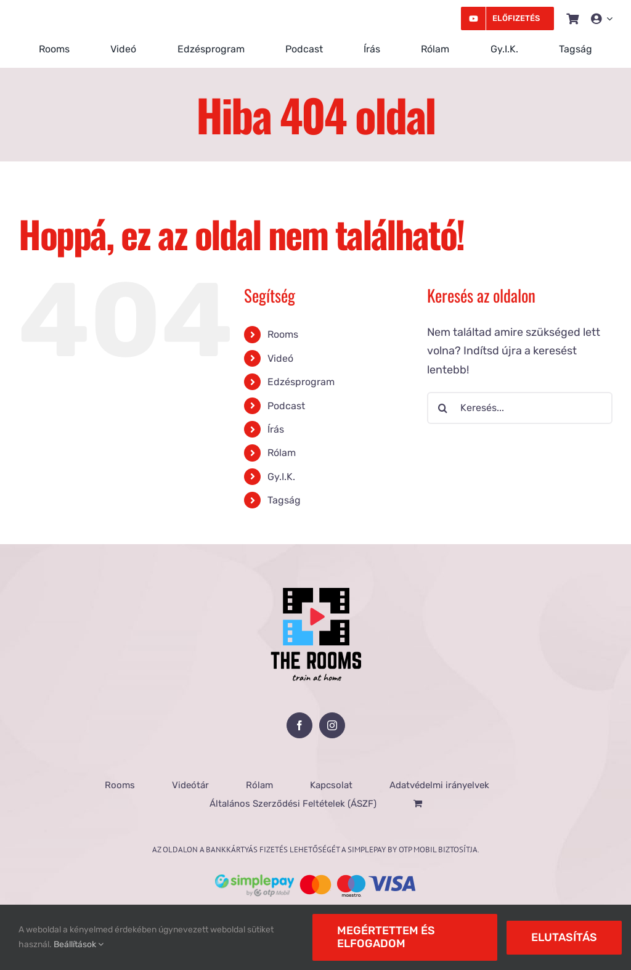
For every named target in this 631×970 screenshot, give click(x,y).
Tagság (284, 500)
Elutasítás (564, 937)
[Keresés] (443, 408)
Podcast (286, 406)
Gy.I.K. (281, 477)
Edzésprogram (301, 382)
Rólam (281, 453)
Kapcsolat (331, 785)
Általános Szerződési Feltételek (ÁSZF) (293, 803)
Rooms (282, 334)
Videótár (190, 785)
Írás (275, 429)
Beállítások (79, 944)
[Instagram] (332, 725)
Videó (280, 358)
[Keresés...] (520, 408)
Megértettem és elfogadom (386, 937)
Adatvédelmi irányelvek (439, 785)
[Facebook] (299, 725)
